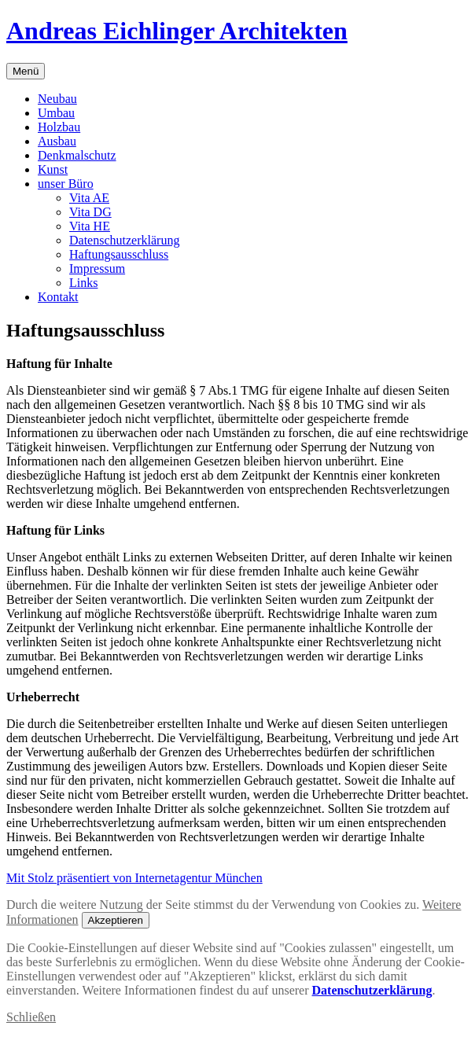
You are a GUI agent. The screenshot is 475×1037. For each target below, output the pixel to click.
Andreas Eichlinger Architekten (177, 31)
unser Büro (66, 183)
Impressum (97, 268)
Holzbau (59, 127)
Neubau (57, 98)
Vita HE (89, 226)
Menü (26, 71)
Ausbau (57, 141)
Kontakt (58, 296)
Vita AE (89, 197)
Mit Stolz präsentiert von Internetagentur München (134, 877)
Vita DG (90, 212)
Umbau (56, 113)
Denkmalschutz (77, 155)
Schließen (31, 1017)
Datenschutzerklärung (124, 240)
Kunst (53, 169)
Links (83, 282)
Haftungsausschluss (118, 254)
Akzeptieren (115, 920)
